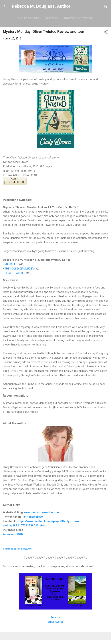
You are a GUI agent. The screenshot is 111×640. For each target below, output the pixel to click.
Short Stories (28, 18)
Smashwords (56, 621)
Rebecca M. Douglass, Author (41, 6)
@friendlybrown (33, 516)
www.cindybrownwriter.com (42, 512)
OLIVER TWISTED (15, 273)
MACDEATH (12, 264)
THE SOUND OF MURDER (19, 268)
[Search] (106, 7)
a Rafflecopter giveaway (17, 549)
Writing (52, 18)
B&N (20, 534)
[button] (106, 32)
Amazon (8, 534)
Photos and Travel (79, 18)
